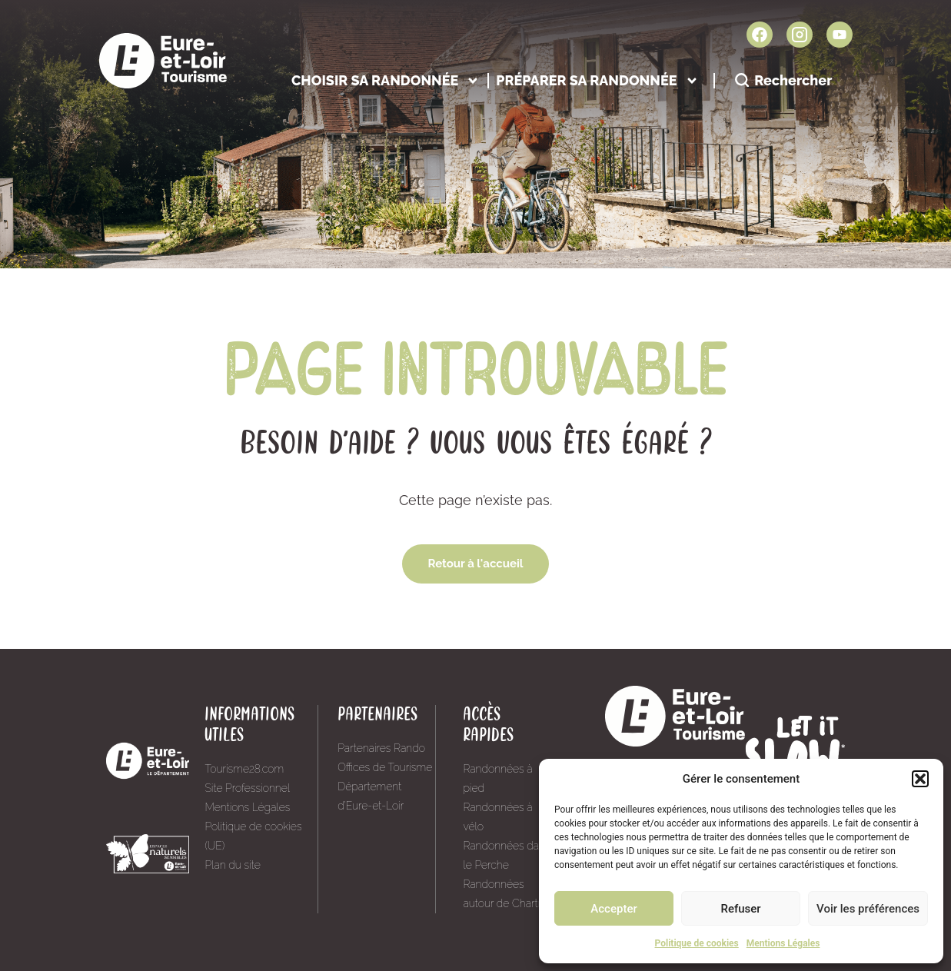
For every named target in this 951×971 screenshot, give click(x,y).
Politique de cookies (697, 943)
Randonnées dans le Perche (506, 855)
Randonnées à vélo (497, 817)
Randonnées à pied (497, 778)
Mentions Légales (783, 943)
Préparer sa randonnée (597, 80)
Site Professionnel (247, 788)
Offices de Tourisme (385, 767)
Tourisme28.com (244, 769)
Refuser (740, 909)
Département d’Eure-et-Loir (371, 796)
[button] (920, 778)
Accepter (613, 909)
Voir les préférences (867, 909)
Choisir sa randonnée (385, 80)
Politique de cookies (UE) (252, 836)
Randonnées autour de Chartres (507, 893)
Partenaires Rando (381, 748)
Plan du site (232, 865)
